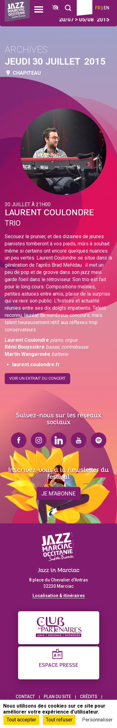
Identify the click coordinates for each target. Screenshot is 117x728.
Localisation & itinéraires (58, 595)
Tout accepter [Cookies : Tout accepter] (21, 720)
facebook (19, 440)
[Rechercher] (68, 8)
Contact (25, 696)
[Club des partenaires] (58, 627)
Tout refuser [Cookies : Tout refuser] (59, 720)
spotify (98, 440)
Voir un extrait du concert (37, 375)
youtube (78, 440)
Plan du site (57, 696)
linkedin (58, 440)
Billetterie (84, 8)
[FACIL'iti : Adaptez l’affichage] (55, 8)
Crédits (88, 696)
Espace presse (58, 665)
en (106, 7)
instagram (38, 440)
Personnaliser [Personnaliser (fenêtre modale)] (97, 720)
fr (97, 7)
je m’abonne (58, 493)
